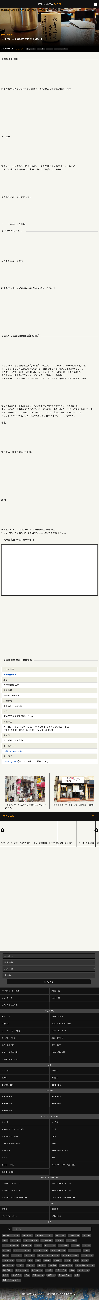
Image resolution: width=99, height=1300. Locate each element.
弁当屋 (20, 1265)
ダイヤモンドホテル (21, 1250)
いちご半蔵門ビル (30, 1240)
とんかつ (59, 1240)
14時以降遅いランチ (10, 1235)
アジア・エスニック (59, 1031)
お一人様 (55, 1122)
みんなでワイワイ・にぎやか (13, 1129)
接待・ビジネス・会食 (60, 1150)
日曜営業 (52, 1265)
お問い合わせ (57, 1216)
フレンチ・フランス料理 (11, 1031)
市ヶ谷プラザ (8, 1265)
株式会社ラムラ (22, 1270)
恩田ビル (30, 1265)
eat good (60, 1235)
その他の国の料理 (58, 1052)
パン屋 (5, 1255)
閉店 (27, 1275)
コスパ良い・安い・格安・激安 (63, 1165)
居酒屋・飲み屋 (57, 1017)
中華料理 (5, 1024)
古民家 (54, 1136)
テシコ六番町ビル (58, 1250)
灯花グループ (37, 1270)
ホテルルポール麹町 (70, 1255)
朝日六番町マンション (85, 1265)
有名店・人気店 (8, 1165)
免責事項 (55, 1209)
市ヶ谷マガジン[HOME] (11, 991)
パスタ (86, 1250)
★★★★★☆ (57, 1096)
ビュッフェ (17, 1255)
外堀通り (57, 1260)
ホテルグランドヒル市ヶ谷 (48, 1255)
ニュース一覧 (7, 998)
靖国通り (51, 1275)
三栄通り (21, 1260)
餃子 (76, 1275)
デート (54, 1129)
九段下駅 (55, 1078)
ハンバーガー (74, 1250)
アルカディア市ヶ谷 (10, 1245)
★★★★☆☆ (7, 1103)
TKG (5, 1240)
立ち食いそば (83, 1270)
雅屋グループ (38, 1275)
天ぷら (67, 1260)
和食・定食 (30, 49)
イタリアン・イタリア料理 (62, 1024)
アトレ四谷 (71, 1240)
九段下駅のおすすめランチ (62, 1190)
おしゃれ (5, 1122)
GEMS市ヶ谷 (74, 1235)
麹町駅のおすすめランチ (11, 1190)
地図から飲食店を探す (10, 1005)
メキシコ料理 (8, 1260)
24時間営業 (27, 1235)
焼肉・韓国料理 (8, 1045)
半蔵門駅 (55, 1071)
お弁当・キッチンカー (10, 1059)
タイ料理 (6, 1250)
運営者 (4, 1209)
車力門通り (17, 1275)
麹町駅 (4, 1078)
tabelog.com (11, 761)
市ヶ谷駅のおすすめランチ (12, 1183)
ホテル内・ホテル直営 (10, 1136)
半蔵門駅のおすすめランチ (62, 1183)
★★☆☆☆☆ (7, 1111)
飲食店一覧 (56, 991)
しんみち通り (47, 1240)
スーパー (86, 1245)
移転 (72, 1270)
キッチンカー (50, 1245)
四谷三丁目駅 (57, 1085)
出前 (30, 1260)
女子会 (54, 1143)
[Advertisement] (49, 111)
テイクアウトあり (61, 49)
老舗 (53, 1158)
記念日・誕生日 (8, 1172)
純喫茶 (5, 1275)
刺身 (38, 1260)
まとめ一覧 (56, 998)
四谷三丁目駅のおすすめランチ (63, 1198)
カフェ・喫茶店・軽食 (10, 1052)
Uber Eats (15, 1240)
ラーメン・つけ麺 (8, 1038)
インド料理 (27, 1245)
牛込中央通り (61, 1270)
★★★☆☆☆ (57, 1103)
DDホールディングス (44, 1235)
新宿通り (41, 1265)
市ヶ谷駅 (41, 49)
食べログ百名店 (64, 1275)
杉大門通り (7, 1270)
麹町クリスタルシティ (11, 1280)
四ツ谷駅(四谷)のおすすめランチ (14, 1198)
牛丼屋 (49, 1270)
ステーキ (75, 1245)
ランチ (49, 49)
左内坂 (84, 1260)
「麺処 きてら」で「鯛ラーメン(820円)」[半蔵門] (73, 805)
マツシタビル (87, 1255)
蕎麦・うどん (57, 1045)
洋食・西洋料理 (57, 1038)
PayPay (86, 1235)
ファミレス (29, 1255)
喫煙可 (46, 1260)
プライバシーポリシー (10, 1216)
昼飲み (4, 1158)
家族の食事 (6, 1150)
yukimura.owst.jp (13, 751)
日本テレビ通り (66, 1265)
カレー (38, 1245)
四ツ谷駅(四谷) (8, 1085)
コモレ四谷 (63, 1245)
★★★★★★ (19, 49)
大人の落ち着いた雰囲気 (11, 1143)
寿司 (76, 1260)
